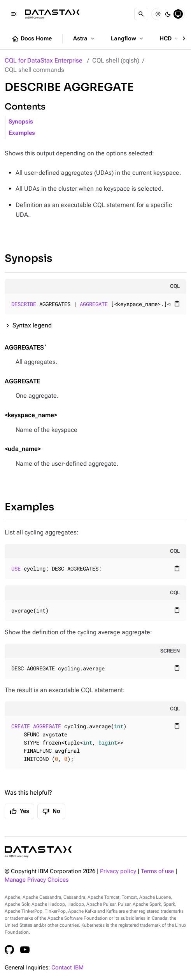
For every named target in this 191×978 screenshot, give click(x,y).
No (51, 811)
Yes (19, 811)
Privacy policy (118, 871)
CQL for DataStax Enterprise (43, 60)
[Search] (141, 14)
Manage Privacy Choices (36, 880)
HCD (169, 38)
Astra (84, 38)
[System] (178, 14)
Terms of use (157, 871)
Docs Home (31, 39)
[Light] (158, 14)
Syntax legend (32, 325)
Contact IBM (67, 967)
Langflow (128, 38)
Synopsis (21, 121)
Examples (22, 133)
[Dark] (168, 14)
